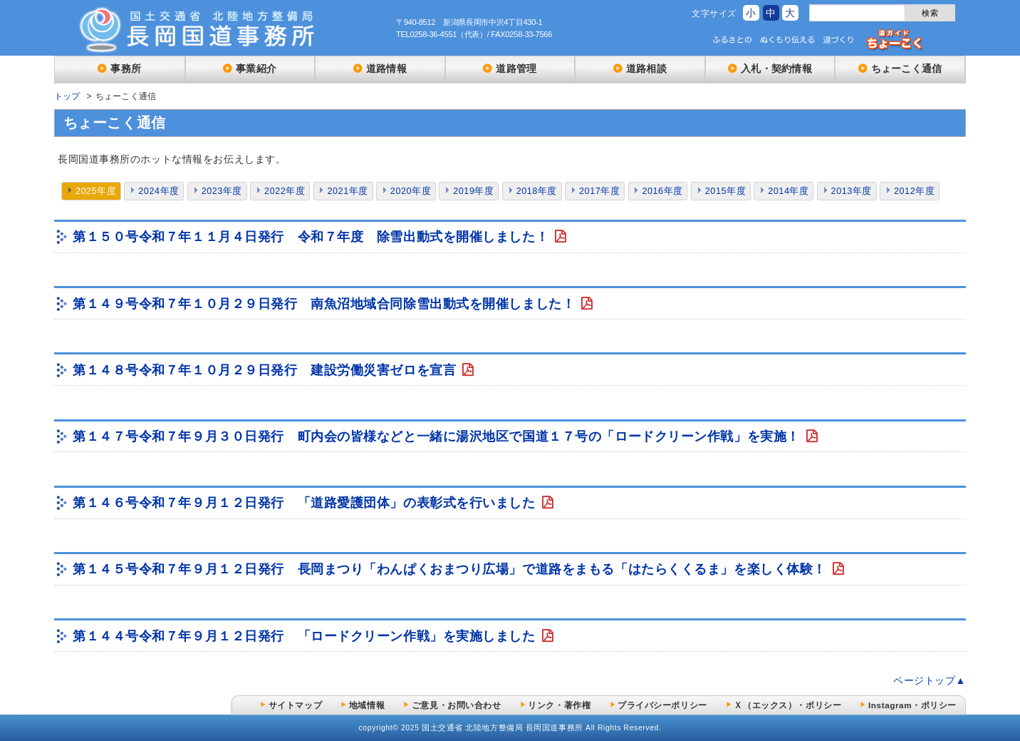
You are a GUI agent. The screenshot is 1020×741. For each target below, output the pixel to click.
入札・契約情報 (776, 68)
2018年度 (536, 191)
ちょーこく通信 (906, 68)
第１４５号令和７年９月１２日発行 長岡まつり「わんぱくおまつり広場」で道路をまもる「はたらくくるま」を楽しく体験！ (452, 569)
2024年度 (158, 191)
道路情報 (386, 68)
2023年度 (222, 191)
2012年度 (914, 191)
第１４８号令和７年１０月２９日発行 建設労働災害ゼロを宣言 (266, 370)
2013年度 (851, 191)
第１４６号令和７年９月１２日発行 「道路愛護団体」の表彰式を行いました (306, 503)
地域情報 (367, 705)
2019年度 (473, 191)
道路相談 (646, 68)
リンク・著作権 (559, 705)
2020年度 (410, 191)
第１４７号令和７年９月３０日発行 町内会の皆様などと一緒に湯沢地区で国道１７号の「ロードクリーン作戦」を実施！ (438, 436)
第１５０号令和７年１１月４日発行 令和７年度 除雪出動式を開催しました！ (313, 237)
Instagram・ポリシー (912, 705)
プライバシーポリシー (662, 705)
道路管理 (516, 68)
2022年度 (284, 191)
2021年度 (347, 191)
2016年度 (662, 191)
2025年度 (96, 191)
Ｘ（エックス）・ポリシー (787, 705)
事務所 (125, 68)
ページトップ (924, 680)
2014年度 (788, 191)
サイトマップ (295, 705)
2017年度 (599, 191)
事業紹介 (256, 68)
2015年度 (725, 191)
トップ (67, 96)
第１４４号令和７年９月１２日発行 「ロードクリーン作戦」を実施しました (306, 636)
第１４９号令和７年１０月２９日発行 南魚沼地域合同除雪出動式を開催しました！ (326, 304)
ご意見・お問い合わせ (456, 705)
